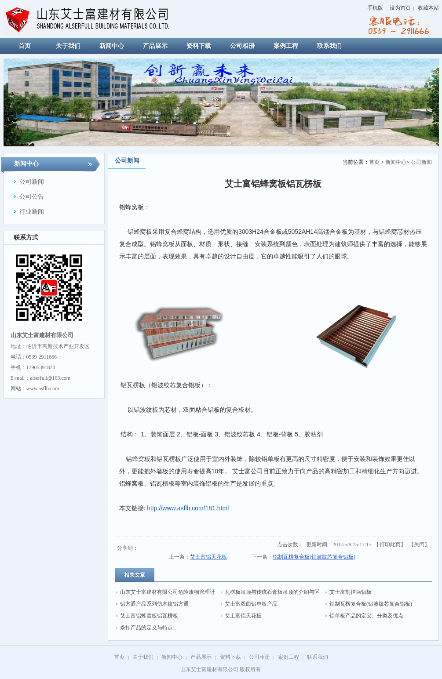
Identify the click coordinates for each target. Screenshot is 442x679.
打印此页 (390, 544)
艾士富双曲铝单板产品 (251, 604)
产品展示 (201, 657)
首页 (374, 162)
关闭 (419, 544)
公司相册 (259, 657)
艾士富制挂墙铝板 (350, 592)
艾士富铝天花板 (208, 557)
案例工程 (288, 657)
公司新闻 (421, 162)
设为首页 (400, 8)
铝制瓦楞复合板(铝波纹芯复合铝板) (314, 557)
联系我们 (317, 657)
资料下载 (230, 657)
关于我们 (142, 657)
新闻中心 (395, 162)
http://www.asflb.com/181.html (188, 508)
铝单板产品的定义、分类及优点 (366, 616)
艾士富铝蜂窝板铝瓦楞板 (149, 616)
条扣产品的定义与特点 (146, 628)
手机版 (375, 8)
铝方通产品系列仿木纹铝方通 (154, 604)
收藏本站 (428, 8)
